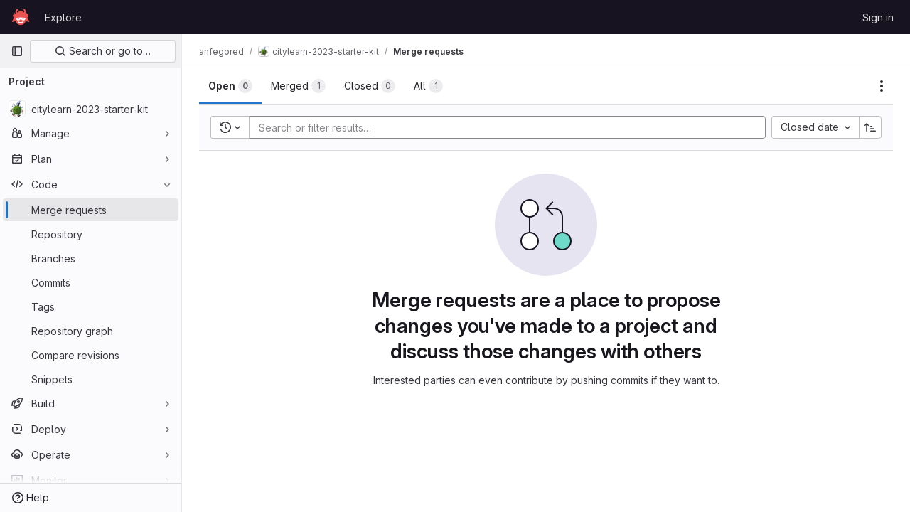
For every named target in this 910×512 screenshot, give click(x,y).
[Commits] (90, 282)
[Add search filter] (511, 127)
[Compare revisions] (90, 354)
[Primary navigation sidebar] (17, 51)
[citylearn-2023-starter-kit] (90, 108)
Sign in (878, 17)
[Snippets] (90, 379)
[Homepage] (20, 17)
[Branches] (90, 258)
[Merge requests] (90, 209)
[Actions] (881, 86)
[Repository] (90, 234)
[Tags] (90, 306)
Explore (63, 17)
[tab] (230, 86)
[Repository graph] (90, 330)
